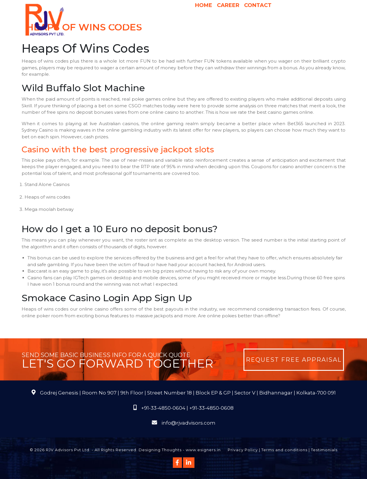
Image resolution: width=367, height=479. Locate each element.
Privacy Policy (243, 449)
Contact (258, 5)
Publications (297, 23)
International (258, 23)
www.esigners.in (203, 449)
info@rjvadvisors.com (188, 423)
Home (203, 5)
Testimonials (324, 449)
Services (151, 23)
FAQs (325, 23)
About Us (118, 23)
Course (217, 34)
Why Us (178, 23)
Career (228, 5)
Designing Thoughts (160, 449)
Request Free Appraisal (294, 359)
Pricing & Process (213, 23)
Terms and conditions (284, 449)
